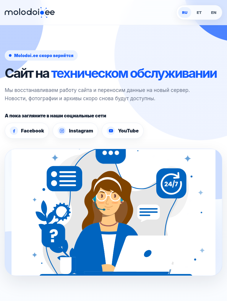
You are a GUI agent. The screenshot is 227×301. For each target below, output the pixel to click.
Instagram (75, 131)
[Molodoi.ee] (30, 12)
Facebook (27, 131)
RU (184, 12)
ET (199, 12)
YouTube (123, 131)
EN (213, 12)
